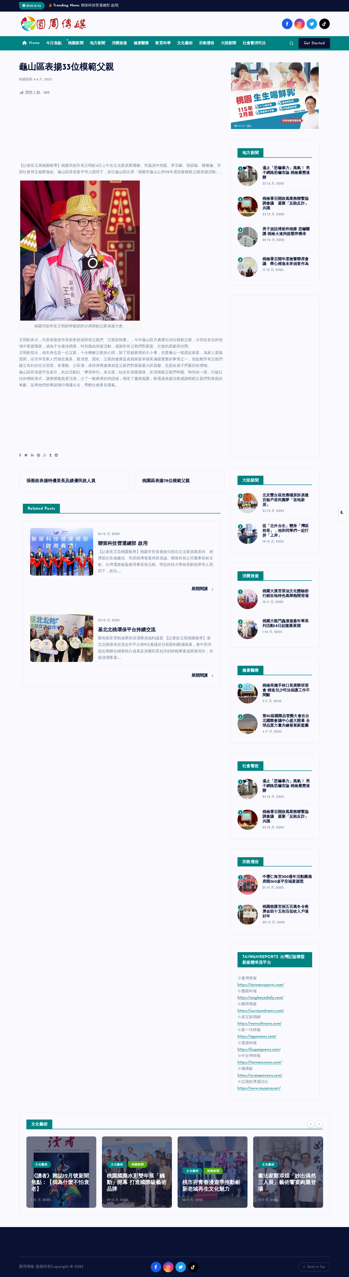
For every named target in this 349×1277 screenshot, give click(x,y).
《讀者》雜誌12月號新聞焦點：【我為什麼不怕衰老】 (60, 1183)
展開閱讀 (202, 589)
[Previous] (310, 1123)
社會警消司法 (254, 43)
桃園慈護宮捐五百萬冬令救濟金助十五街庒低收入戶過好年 (285, 911)
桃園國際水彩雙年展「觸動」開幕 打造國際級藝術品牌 (136, 1183)
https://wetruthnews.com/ (259, 1024)
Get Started (314, 43)
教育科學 (163, 43)
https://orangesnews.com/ (260, 1075)
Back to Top (314, 1267)
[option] (61, 1172)
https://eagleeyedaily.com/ (260, 998)
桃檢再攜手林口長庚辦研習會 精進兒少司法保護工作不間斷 (286, 690)
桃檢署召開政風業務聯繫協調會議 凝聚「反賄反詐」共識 (285, 203)
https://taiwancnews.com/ (259, 1062)
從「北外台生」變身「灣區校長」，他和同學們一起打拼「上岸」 (285, 531)
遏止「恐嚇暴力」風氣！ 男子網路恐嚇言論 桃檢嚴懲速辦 (286, 173)
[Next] (319, 1123)
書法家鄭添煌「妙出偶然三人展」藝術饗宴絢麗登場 (287, 1183)
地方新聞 (97, 43)
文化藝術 (185, 43)
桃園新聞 (75, 43)
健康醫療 (141, 43)
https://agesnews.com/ (257, 1036)
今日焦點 (54, 43)
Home (31, 43)
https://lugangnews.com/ (259, 1050)
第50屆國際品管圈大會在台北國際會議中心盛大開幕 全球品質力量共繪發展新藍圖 (286, 721)
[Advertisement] (121, 129)
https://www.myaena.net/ (259, 1088)
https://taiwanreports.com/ (261, 985)
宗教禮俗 (206, 43)
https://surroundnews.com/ (261, 1011)
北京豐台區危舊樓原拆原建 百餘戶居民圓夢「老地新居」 (285, 500)
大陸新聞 (228, 43)
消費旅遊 (119, 43)
